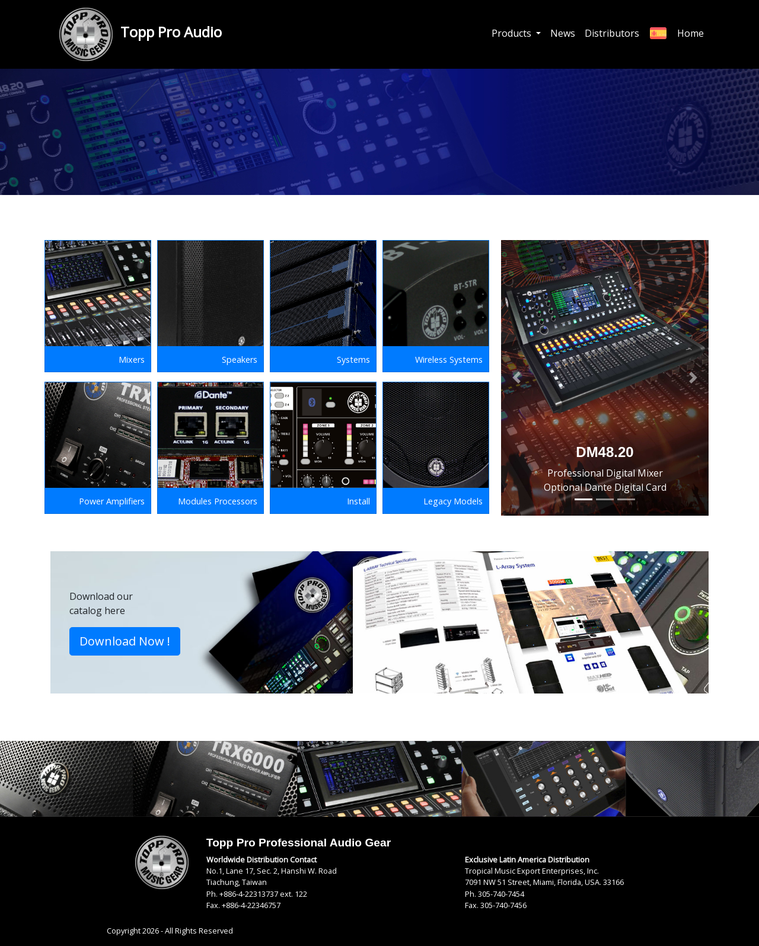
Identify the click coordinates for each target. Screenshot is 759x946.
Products (513, 33)
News (562, 33)
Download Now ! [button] (124, 641)
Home (690, 33)
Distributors (612, 33)
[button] (516, 378)
